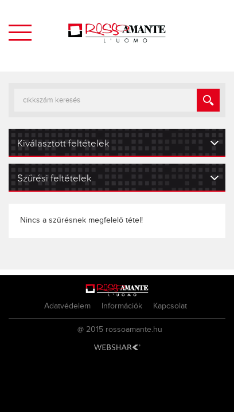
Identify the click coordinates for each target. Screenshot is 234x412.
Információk (122, 306)
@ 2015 (90, 329)
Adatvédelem (67, 306)
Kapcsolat (170, 306)
